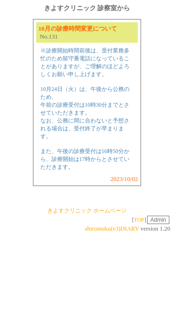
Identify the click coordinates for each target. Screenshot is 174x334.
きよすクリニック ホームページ (87, 210)
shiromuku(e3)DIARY (112, 228)
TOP (139, 220)
